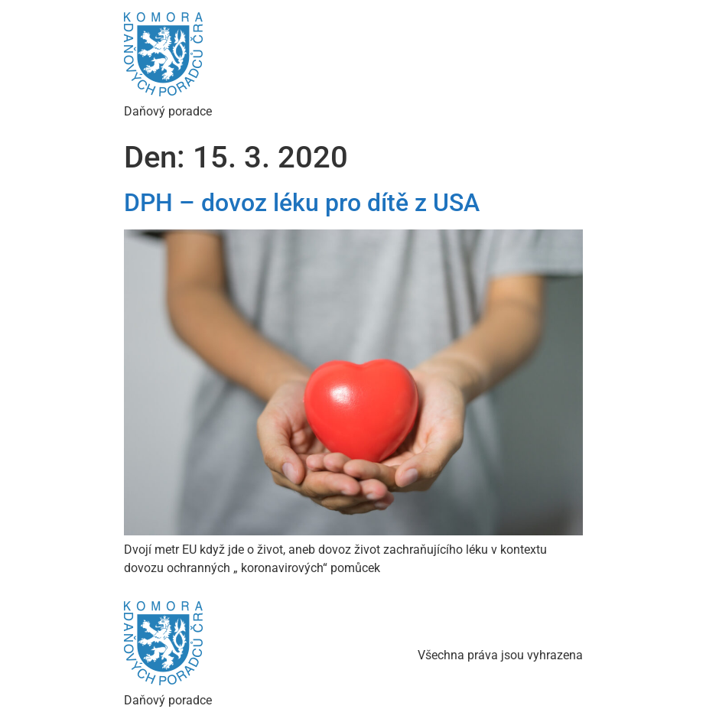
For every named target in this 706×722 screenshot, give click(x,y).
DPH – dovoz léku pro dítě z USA (302, 202)
